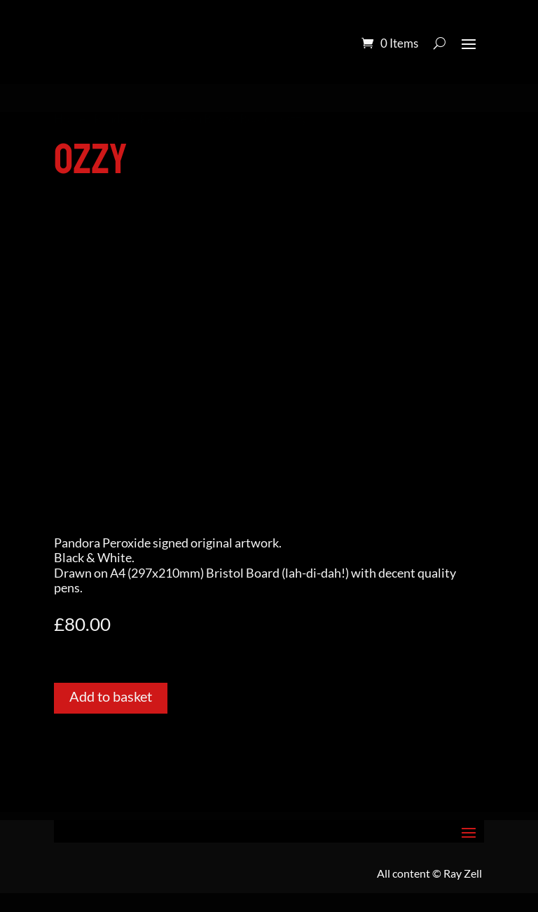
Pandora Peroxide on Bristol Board (183, 119)
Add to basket (110, 696)
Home (69, 119)
